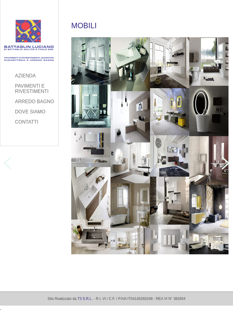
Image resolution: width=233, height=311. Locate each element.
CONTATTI (26, 121)
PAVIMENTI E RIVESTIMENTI (32, 88)
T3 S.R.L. (85, 299)
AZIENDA (25, 75)
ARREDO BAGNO (34, 101)
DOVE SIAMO (30, 111)
